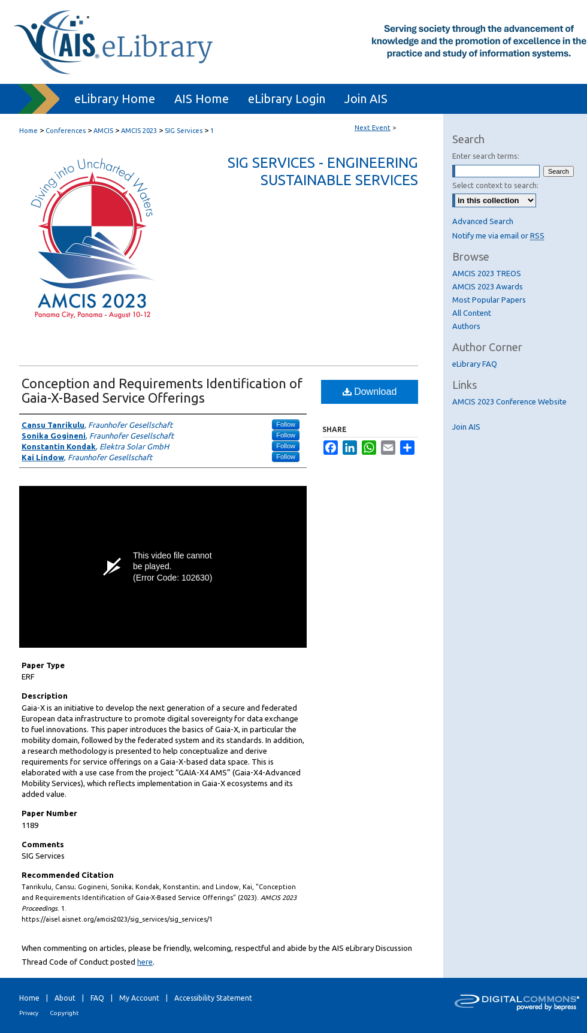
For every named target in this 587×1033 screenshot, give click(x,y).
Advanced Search (482, 221)
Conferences (66, 130)
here (145, 962)
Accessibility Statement (213, 998)
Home (28, 130)
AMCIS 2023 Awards (487, 286)
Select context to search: (495, 185)
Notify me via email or (498, 235)
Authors (466, 326)
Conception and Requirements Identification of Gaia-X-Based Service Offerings (162, 390)
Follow (285, 424)
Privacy (28, 1013)
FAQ (97, 998)
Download (370, 391)
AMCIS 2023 (140, 130)
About (65, 998)
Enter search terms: (485, 156)
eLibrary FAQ (474, 364)
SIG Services (184, 130)
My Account (139, 998)
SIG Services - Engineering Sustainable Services (323, 171)
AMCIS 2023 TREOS (486, 273)
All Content (471, 313)
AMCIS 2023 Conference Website (509, 401)
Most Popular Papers (489, 299)
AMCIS (104, 130)
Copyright (64, 1013)
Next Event (373, 127)
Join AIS (466, 426)
